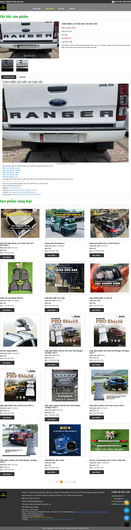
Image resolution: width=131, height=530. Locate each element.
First (56, 481)
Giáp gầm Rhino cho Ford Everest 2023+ (17, 405)
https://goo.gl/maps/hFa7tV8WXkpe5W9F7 (26, 194)
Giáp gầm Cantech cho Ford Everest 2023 (107, 405)
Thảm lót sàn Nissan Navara (11, 298)
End (74, 481)
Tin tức (61, 9)
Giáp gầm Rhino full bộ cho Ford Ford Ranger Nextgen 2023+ (64, 351)
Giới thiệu (37, 9)
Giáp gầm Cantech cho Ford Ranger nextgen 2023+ (18, 461)
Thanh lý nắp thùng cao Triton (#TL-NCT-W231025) (17, 244)
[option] (7, 65)
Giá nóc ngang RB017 (9, 351)
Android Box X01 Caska (54, 460)
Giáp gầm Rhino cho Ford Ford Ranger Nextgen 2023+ (109, 351)
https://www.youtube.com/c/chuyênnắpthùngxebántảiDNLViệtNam (50, 519)
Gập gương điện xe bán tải (101, 298)
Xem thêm (7, 257)
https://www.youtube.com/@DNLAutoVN (22, 192)
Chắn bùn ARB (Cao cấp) (55, 298)
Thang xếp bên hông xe (55, 243)
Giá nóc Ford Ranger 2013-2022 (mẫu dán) (108, 460)
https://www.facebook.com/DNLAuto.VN (23, 190)
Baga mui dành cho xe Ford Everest (104, 243)
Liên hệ (72, 9)
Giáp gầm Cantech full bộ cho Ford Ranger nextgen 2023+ (62, 406)
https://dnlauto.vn (14, 188)
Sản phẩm (49, 9)
